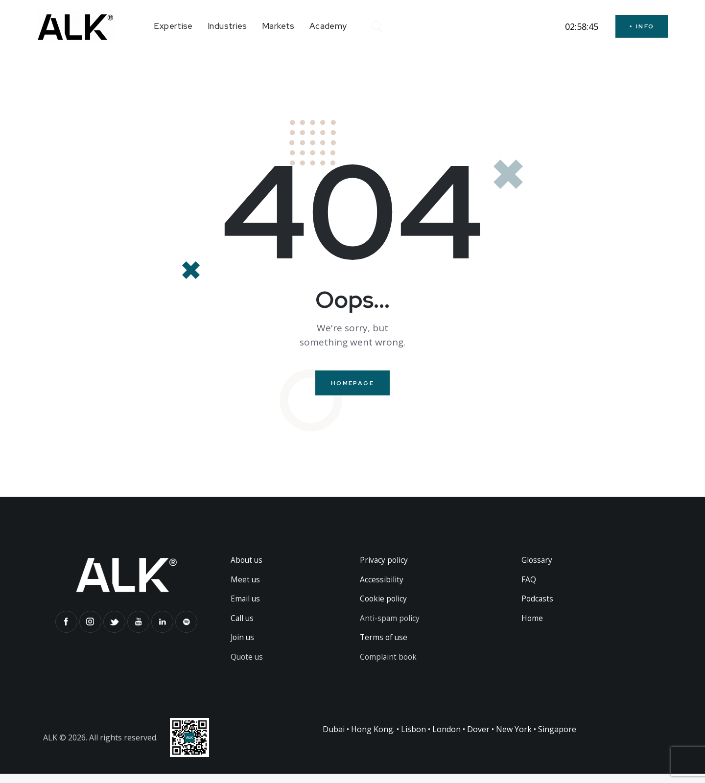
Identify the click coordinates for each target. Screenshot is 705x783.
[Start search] (376, 27)
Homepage (352, 384)
